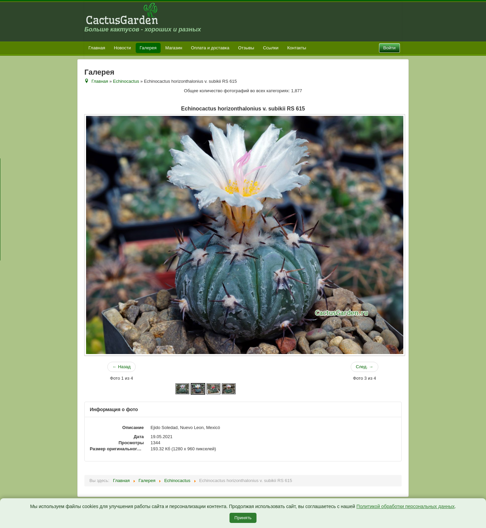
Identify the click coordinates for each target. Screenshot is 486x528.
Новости (122, 47)
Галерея (148, 47)
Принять (243, 517)
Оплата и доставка (210, 47)
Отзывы (246, 47)
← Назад (121, 366)
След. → (364, 366)
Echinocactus (126, 81)
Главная (96, 47)
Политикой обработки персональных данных (405, 506)
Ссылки (270, 47)
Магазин (173, 47)
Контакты (296, 47)
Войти (389, 47)
